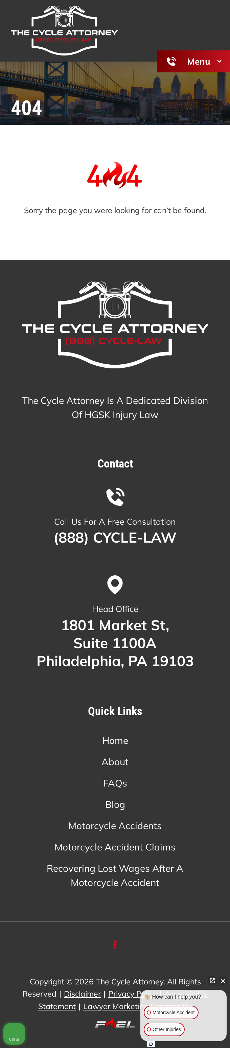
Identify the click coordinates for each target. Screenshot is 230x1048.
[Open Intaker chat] (151, 1044)
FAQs (115, 783)
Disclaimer (82, 994)
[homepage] (115, 326)
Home (115, 740)
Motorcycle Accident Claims (115, 847)
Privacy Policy (132, 994)
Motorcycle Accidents (115, 825)
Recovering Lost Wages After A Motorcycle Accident (115, 875)
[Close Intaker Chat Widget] (223, 980)
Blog (115, 804)
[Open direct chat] (212, 980)
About (115, 762)
